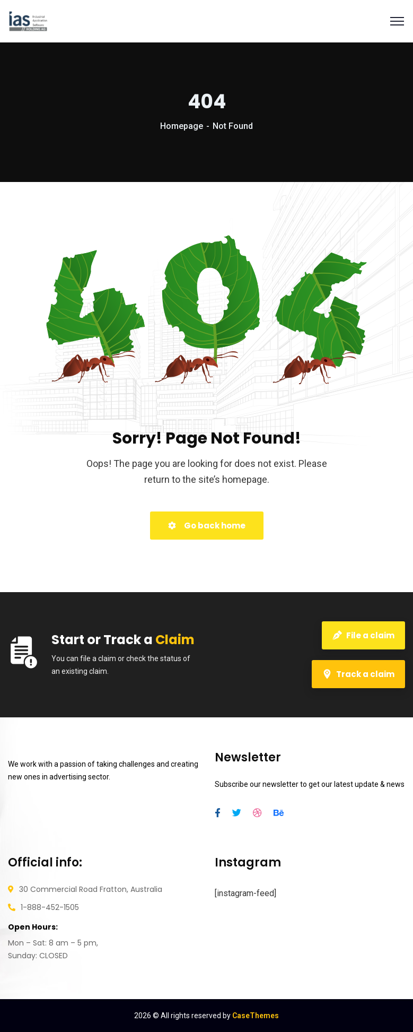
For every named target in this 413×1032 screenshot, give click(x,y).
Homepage (181, 126)
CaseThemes (255, 1015)
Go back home (206, 525)
